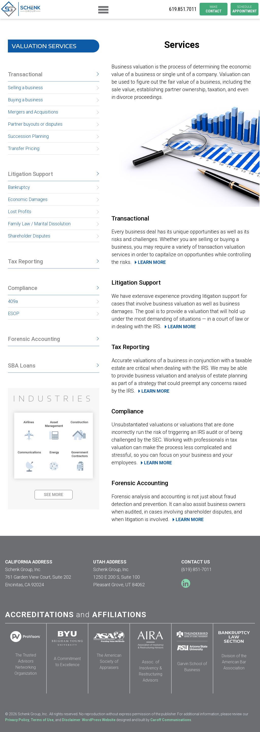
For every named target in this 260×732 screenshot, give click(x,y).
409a (13, 301)
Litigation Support (30, 174)
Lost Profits (19, 211)
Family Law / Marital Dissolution (39, 223)
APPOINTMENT (244, 9)
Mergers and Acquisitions (33, 112)
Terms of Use (42, 720)
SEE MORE (53, 494)
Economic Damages (27, 199)
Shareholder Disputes (29, 236)
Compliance (22, 288)
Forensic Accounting (34, 339)
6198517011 (183, 9)
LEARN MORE (152, 262)
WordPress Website (99, 720)
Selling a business (25, 87)
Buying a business (25, 99)
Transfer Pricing (23, 148)
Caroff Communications (170, 720)
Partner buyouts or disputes (35, 124)
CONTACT (213, 9)
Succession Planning (28, 136)
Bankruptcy (19, 187)
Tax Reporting (25, 261)
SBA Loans (22, 365)
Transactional (25, 74)
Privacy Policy (17, 720)
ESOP (13, 313)
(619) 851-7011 (196, 569)
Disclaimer (71, 720)
